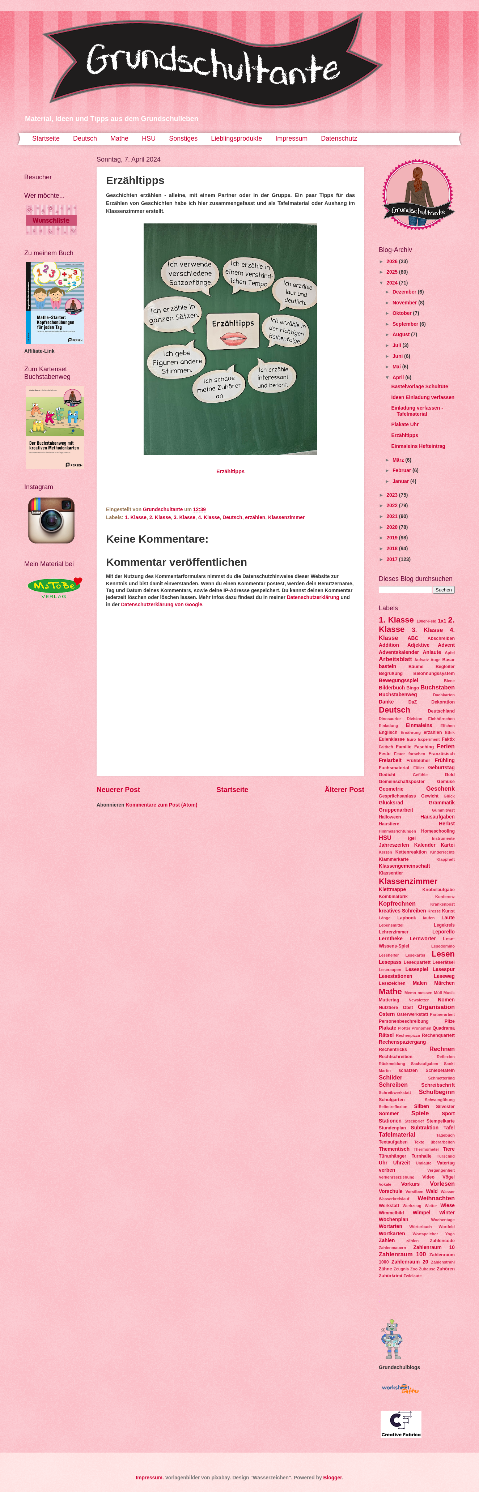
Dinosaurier (390, 719)
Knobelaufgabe (438, 889)
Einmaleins (419, 725)
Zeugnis (401, 1269)
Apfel (450, 652)
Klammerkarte (394, 859)
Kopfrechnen (397, 903)
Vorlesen (442, 1183)
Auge (436, 660)
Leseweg (444, 976)
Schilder (390, 1077)
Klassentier (391, 873)
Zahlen (387, 1240)
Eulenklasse (392, 739)
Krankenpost (443, 904)
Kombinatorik (393, 896)
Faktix (448, 739)
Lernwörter (423, 938)
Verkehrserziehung (397, 1177)
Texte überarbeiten (434, 1142)
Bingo (412, 688)
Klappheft (445, 859)
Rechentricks (393, 1049)
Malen (420, 983)
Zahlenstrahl (443, 1262)
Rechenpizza (408, 1035)
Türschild (446, 1156)
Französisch (442, 753)
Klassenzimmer (286, 517)
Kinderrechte (442, 852)
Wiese (447, 1205)
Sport (448, 1113)
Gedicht (387, 774)
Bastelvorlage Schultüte (419, 386)
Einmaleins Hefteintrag (418, 446)
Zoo (413, 1269)
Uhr (383, 1163)
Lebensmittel (391, 925)
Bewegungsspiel (398, 680)
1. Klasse (136, 517)
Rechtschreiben (395, 1056)
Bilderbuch (392, 688)
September (406, 324)
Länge (385, 918)
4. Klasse (209, 517)
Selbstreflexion (393, 1106)
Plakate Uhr (405, 424)
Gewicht (429, 796)
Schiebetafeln (440, 1070)
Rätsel (386, 1035)
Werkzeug (412, 1206)
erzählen (255, 517)
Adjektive (418, 645)
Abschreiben (441, 638)
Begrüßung (391, 673)
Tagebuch (445, 1135)
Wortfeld (446, 1226)
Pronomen (422, 1028)
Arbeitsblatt (395, 659)
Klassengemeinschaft (404, 866)
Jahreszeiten (394, 845)
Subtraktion (424, 1127)
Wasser (448, 1191)
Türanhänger (392, 1156)
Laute (448, 917)
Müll (438, 993)
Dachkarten (444, 695)
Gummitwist (443, 810)
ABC (413, 638)
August (402, 334)
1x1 (442, 621)
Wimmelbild (391, 1212)
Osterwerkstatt (412, 1014)
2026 (392, 261)
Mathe (119, 138)
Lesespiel (416, 969)
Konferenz (445, 896)
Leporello (443, 932)
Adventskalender (399, 652)
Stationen (390, 1121)
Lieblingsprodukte (236, 138)
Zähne (385, 1268)
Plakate (387, 1028)
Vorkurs (410, 1184)
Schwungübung (440, 1100)
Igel (412, 838)
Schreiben (393, 1084)
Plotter (404, 1028)
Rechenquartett (438, 1035)
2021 (392, 516)
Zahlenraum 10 (434, 1247)
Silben (421, 1106)
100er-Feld (426, 621)
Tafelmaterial (397, 1134)
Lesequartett (417, 962)
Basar (448, 659)
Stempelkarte (441, 1121)
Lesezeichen (392, 983)
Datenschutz (339, 138)
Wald (432, 1191)
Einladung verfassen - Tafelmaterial (417, 411)
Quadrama (444, 1028)
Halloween (390, 817)
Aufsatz (421, 660)
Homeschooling (438, 831)
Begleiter (445, 666)
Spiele (420, 1113)
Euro (411, 739)
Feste (384, 753)
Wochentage (443, 1220)
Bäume (415, 666)
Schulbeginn (437, 1092)
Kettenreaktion (411, 852)
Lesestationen (395, 976)
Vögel (448, 1177)
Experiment (429, 739)
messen (424, 993)
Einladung (388, 725)
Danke (386, 702)
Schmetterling (441, 1078)
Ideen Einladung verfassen (422, 397)
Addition (389, 645)
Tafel (449, 1127)
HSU (149, 138)
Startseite (46, 138)
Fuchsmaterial (394, 767)
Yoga (450, 1234)
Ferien (446, 746)
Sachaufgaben (424, 1063)
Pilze (450, 1021)
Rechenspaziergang (402, 1042)
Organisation (436, 1007)
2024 (392, 283)
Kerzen (385, 852)
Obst (408, 1007)
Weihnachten (436, 1198)
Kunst (448, 911)
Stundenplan (392, 1127)
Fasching (424, 746)
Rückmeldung (392, 1063)
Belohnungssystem (434, 673)
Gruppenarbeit (396, 810)
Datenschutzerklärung (313, 597)
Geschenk (440, 788)
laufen (429, 918)
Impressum (291, 138)
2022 (392, 505)
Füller (418, 768)
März (399, 460)
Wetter (431, 1206)
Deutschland (441, 711)
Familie (403, 746)
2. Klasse (160, 517)
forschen (416, 754)
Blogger (332, 1477)
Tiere (449, 1149)
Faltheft (386, 747)
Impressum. (150, 1477)
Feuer (399, 754)
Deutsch (85, 138)
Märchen (444, 983)
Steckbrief (414, 1121)
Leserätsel (444, 962)
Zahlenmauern (392, 1247)
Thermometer (426, 1149)
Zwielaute (412, 1276)
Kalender (425, 845)
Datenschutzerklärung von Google (161, 604)
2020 (392, 527)
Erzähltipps (230, 471)
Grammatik (442, 802)
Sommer (389, 1113)
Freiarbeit (390, 760)
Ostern (387, 1014)
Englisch (388, 732)
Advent (446, 645)
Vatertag (446, 1163)
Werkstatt (389, 1205)
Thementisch (394, 1149)
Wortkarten (392, 1233)
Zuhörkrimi (390, 1275)
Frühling (445, 760)
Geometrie (391, 789)
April (399, 377)
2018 (392, 548)
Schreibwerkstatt (395, 1092)
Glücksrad (391, 802)
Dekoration (443, 702)
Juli (398, 345)
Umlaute (424, 1163)
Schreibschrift (438, 1085)
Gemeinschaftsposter (402, 781)
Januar (401, 481)
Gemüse (446, 781)
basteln (387, 666)
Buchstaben (437, 687)
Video (429, 1177)
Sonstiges (183, 138)
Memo (410, 993)
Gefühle (420, 775)
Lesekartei (415, 955)
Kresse (434, 911)
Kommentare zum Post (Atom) (161, 805)
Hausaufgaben (437, 817)
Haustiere (389, 823)
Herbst (447, 823)
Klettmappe (392, 889)
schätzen (407, 1070)
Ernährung (410, 732)
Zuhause (427, 1269)
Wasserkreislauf (394, 1199)
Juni (398, 356)
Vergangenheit (441, 1170)
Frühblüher (418, 760)
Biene (449, 681)
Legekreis (444, 925)
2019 (392, 537)
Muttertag (389, 999)
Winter (447, 1212)
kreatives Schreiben (402, 911)
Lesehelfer (389, 955)
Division (414, 719)
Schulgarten (392, 1099)
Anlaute (432, 652)
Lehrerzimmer (393, 932)
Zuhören (446, 1268)
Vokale (385, 1184)
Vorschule (391, 1191)
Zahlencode (442, 1240)
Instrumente (443, 838)
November (405, 302)
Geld (450, 774)
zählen (412, 1241)
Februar (402, 470)
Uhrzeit (401, 1163)
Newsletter (418, 1000)
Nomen (446, 999)
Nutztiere (388, 1007)
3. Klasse (184, 517)
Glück (449, 796)
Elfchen (447, 725)
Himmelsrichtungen (397, 831)
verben (387, 1170)
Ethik (450, 732)
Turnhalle (422, 1156)
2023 (392, 495)
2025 (392, 272)
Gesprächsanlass (397, 796)
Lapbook (406, 917)
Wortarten (390, 1226)
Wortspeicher (425, 1234)
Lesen (443, 953)
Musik (449, 993)
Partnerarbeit (442, 1014)
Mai (397, 366)
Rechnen (442, 1049)
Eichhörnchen (441, 719)
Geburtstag (441, 767)
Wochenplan (393, 1219)
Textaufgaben (393, 1142)
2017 (392, 559)
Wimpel (422, 1212)
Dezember (405, 292)
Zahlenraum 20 (409, 1262)
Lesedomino (443, 946)
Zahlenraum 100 (402, 1254)
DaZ (412, 702)
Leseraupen (390, 969)
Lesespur (444, 969)
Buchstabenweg (398, 694)
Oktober (403, 313)
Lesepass (390, 962)
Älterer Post (344, 790)
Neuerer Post (118, 790)
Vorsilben (414, 1191)
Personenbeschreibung (404, 1021)
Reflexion (446, 1057)
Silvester (445, 1106)
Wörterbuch (421, 1226)
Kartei (448, 845)
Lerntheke (391, 938)
